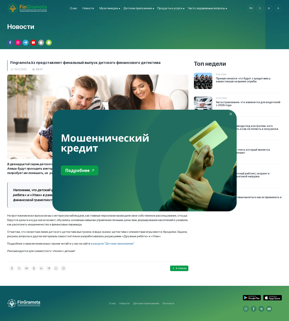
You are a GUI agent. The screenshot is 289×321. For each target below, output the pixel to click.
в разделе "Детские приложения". (113, 243)
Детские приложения (146, 303)
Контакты (168, 303)
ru (250, 8)
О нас (72, 8)
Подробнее (80, 170)
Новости (87, 8)
